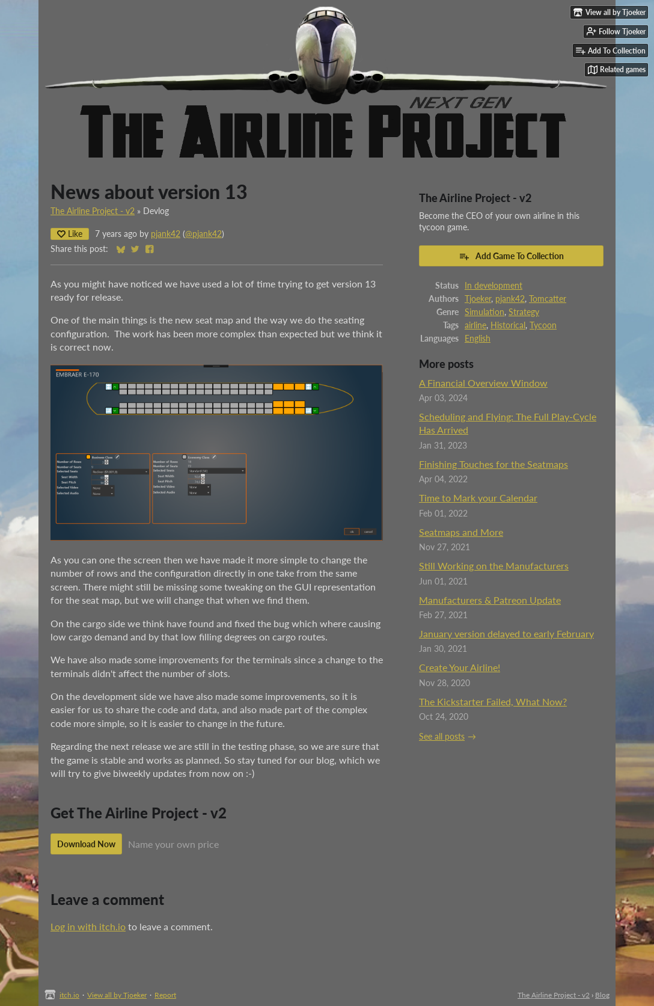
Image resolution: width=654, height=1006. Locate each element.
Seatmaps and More (461, 532)
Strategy (524, 312)
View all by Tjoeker (117, 994)
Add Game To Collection (511, 256)
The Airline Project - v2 (92, 211)
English (477, 338)
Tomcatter (547, 299)
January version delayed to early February (506, 633)
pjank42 (165, 234)
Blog (602, 994)
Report (165, 994)
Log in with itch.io (88, 926)
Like (69, 233)
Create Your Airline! (459, 667)
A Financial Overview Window (483, 382)
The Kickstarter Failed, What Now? (493, 701)
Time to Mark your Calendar (478, 497)
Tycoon (543, 325)
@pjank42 (203, 234)
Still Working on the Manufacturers (494, 565)
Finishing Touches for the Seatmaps (493, 464)
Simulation (484, 312)
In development (493, 285)
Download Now (86, 844)
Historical (507, 325)
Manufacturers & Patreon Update (490, 600)
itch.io (69, 994)
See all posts (442, 736)
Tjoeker (478, 299)
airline (475, 325)
